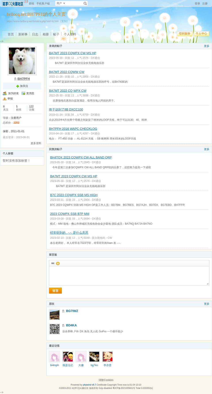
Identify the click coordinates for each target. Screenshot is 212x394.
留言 (55, 291)
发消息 (30, 93)
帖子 (56, 34)
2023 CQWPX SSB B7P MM (69, 214)
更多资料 (36, 143)
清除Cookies (105, 380)
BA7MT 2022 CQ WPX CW (67, 90)
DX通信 (95, 57)
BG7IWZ (72, 311)
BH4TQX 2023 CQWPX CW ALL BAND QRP (81, 157)
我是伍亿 (67, 365)
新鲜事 (23, 34)
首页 (11, 34)
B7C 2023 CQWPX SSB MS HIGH (74, 195)
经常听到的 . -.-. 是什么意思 (69, 232)
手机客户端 (43, 3)
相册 (46, 34)
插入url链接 (53, 263)
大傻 (81, 365)
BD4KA (71, 325)
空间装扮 (184, 33)
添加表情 (58, 263)
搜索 (85, 3)
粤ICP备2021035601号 (124, 388)
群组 (31, 3)
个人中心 (201, 33)
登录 (197, 3)
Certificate (101, 385)
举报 (10, 98)
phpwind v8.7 (89, 385)
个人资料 (70, 34)
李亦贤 (108, 365)
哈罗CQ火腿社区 (80, 388)
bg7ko (94, 365)
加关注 (24, 86)
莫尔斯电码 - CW (102, 237)
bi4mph (54, 365)
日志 (35, 34)
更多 (206, 46)
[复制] (64, 21)
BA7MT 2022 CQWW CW (66, 72)
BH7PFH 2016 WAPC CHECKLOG (73, 128)
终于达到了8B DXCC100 (66, 109)
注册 (205, 3)
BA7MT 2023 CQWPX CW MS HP (72, 53)
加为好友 (13, 93)
